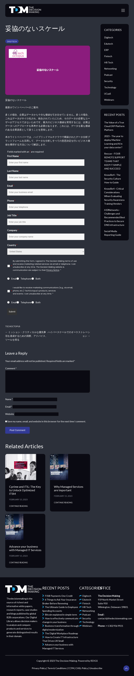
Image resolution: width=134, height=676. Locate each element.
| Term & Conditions (56, 668)
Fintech (108, 56)
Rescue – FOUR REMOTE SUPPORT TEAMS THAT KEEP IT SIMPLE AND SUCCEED (114, 161)
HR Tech (108, 62)
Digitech (12, 41)
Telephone (26, 278)
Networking (110, 68)
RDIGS (94, 660)
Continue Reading (18, 506)
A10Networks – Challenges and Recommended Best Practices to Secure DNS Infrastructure (114, 217)
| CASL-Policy (81, 668)
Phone (11, 200)
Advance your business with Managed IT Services (25, 548)
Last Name (13, 170)
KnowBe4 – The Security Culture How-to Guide (112, 178)
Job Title (12, 215)
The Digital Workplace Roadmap (60, 633)
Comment (11, 368)
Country (12, 245)
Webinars (109, 99)
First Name (13, 156)
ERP (106, 49)
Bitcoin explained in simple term (59, 614)
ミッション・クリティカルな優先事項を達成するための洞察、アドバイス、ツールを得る (26, 336)
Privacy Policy (39, 668)
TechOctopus (12, 326)
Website (9, 414)
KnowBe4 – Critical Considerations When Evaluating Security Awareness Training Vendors (114, 196)
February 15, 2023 (18, 499)
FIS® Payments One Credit (57, 595)
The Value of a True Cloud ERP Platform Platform (114, 126)
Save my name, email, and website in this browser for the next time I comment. (46, 421)
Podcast (108, 74)
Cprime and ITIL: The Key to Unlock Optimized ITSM (25, 490)
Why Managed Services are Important (68, 488)
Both (38, 278)
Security (108, 81)
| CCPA (70, 668)
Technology (110, 87)
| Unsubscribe (95, 668)
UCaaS (107, 93)
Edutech (108, 43)
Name (9, 399)
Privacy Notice (52, 270)
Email (10, 185)
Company (13, 230)
